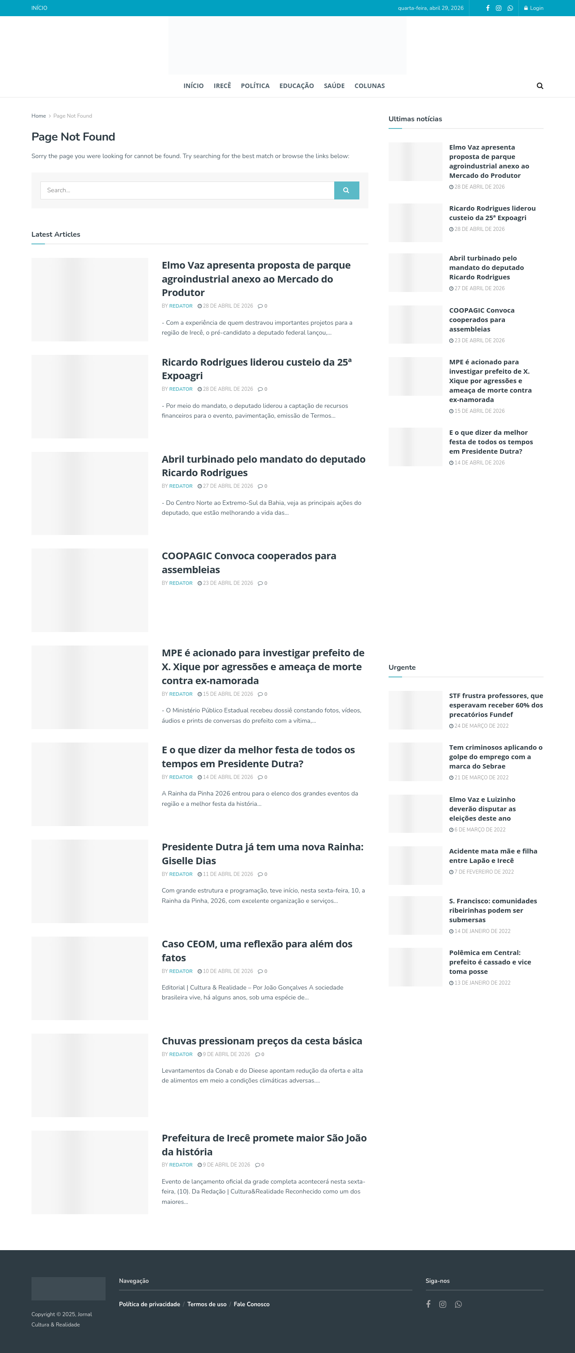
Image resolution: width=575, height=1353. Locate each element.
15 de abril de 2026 (225, 694)
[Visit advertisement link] (466, 563)
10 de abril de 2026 (225, 971)
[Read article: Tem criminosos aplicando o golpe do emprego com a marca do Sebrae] (415, 762)
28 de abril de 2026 (225, 306)
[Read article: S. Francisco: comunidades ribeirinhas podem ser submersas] (415, 915)
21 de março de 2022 (479, 777)
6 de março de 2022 (477, 830)
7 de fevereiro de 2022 (481, 872)
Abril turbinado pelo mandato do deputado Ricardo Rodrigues (486, 267)
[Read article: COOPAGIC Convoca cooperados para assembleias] (89, 590)
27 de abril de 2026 (225, 486)
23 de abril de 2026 (225, 583)
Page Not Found (73, 115)
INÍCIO (39, 8)
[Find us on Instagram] (442, 1305)
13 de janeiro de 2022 (480, 983)
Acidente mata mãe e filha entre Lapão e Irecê (493, 855)
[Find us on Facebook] (428, 1305)
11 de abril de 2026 (225, 874)
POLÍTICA (255, 85)
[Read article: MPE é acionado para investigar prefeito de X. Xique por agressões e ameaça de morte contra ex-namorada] (89, 687)
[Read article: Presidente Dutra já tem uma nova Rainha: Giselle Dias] (89, 881)
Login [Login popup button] (534, 8)
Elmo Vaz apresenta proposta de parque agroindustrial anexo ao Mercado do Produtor (256, 278)
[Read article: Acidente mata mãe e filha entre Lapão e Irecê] (415, 865)
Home (38, 115)
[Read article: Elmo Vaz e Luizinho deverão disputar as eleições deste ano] (415, 814)
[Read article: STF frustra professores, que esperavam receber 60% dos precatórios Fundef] (415, 710)
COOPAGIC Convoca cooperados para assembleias (482, 319)
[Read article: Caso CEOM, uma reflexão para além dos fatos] (89, 978)
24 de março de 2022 (479, 726)
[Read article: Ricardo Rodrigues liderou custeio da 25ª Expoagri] (89, 396)
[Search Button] (540, 86)
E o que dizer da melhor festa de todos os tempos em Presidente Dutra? (258, 756)
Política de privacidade (149, 1304)
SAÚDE (334, 85)
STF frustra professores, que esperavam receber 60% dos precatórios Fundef (496, 705)
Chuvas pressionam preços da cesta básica (262, 1040)
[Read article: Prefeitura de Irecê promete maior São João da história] (89, 1172)
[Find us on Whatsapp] (458, 1305)
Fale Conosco (252, 1304)
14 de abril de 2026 (225, 777)
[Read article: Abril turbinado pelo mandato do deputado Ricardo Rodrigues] (89, 493)
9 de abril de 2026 (224, 1054)
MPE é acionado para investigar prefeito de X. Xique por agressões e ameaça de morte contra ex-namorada (263, 666)
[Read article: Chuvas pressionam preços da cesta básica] (89, 1075)
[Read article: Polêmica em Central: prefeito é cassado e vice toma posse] (415, 967)
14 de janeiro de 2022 (480, 931)
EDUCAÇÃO (296, 85)
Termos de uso (207, 1304)
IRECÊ (222, 85)
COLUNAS (369, 85)
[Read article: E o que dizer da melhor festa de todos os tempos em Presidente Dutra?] (89, 784)
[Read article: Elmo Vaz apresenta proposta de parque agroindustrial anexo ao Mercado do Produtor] (89, 299)
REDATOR (181, 306)
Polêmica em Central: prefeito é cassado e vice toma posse (490, 962)
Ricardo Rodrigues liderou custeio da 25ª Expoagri (492, 212)
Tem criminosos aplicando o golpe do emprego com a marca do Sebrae (496, 756)
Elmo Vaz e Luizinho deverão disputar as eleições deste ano (482, 808)
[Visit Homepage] (287, 45)
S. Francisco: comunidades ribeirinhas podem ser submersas (493, 910)
